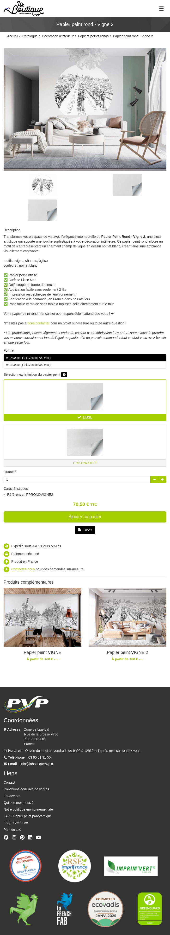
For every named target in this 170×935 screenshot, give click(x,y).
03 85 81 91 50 (39, 757)
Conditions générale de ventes (26, 789)
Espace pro (12, 796)
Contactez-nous (23, 569)
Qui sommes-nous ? (19, 803)
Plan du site (12, 830)
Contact (9, 782)
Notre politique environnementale (28, 809)
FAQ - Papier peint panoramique (28, 816)
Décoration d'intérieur (58, 36)
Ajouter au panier (84, 516)
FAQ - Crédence (16, 823)
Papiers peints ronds (93, 36)
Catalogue (30, 36)
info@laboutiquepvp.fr (36, 764)
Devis (85, 530)
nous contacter (38, 323)
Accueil (12, 36)
